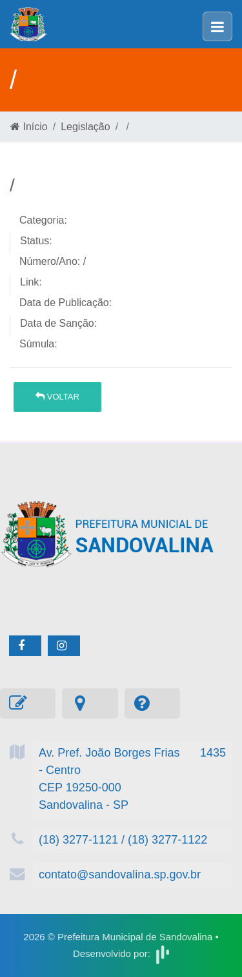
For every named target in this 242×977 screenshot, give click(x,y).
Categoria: (43, 220)
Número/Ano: (49, 261)
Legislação (85, 126)
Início (29, 126)
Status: (36, 240)
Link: (31, 281)
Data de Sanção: (58, 323)
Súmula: (38, 343)
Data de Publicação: (65, 302)
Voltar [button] (57, 396)
